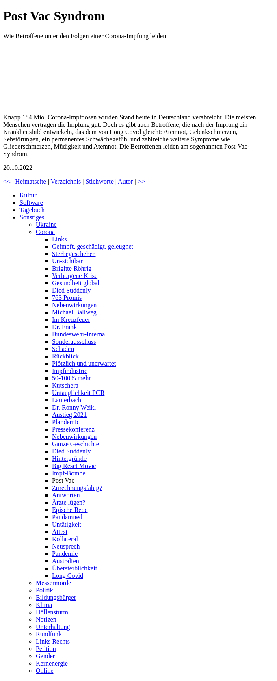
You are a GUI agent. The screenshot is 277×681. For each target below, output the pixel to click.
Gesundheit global (76, 283)
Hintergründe (69, 458)
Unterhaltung (53, 626)
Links (59, 239)
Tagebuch (32, 209)
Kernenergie (52, 663)
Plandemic (66, 422)
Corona (45, 231)
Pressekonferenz (73, 429)
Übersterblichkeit (74, 568)
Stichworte (99, 181)
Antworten (66, 495)
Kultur (28, 195)
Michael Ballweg (74, 312)
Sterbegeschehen (74, 253)
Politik (44, 590)
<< (7, 181)
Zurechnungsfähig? (77, 487)
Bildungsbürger (56, 597)
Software (31, 202)
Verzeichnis (66, 181)
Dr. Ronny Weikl (74, 407)
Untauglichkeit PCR (78, 392)
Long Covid (67, 575)
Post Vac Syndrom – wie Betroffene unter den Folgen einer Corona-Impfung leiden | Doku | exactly (64, 76)
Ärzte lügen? (68, 502)
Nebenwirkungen (74, 304)
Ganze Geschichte (75, 443)
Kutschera (65, 385)
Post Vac (63, 480)
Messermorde (53, 582)
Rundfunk (49, 634)
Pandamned (67, 517)
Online (45, 670)
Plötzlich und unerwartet (84, 363)
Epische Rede (70, 509)
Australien (65, 560)
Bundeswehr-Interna (78, 334)
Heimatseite (30, 181)
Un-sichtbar (67, 261)
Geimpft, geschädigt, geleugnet (92, 246)
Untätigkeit (66, 524)
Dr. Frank (64, 326)
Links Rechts (53, 641)
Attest (59, 531)
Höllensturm (52, 612)
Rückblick (65, 356)
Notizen (46, 619)
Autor (125, 181)
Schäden (63, 348)
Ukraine (46, 224)
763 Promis (67, 297)
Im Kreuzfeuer (71, 319)
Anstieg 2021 (69, 414)
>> (141, 181)
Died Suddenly (71, 290)
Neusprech (66, 546)
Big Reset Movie (74, 465)
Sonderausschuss (74, 341)
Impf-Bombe (69, 473)
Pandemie (65, 553)
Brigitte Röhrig (71, 268)
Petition (46, 648)
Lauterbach (66, 400)
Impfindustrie (69, 370)
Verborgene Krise (74, 275)
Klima (44, 604)
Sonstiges (31, 217)
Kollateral (65, 539)
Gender (45, 656)
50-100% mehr (71, 378)
